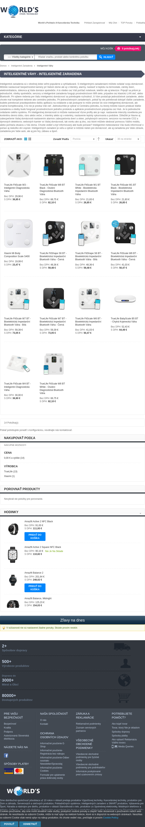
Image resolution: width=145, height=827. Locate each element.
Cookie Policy (111, 817)
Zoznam (29, 139)
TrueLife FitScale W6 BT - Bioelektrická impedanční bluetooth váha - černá (124, 256)
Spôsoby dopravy (121, 731)
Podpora (8, 731)
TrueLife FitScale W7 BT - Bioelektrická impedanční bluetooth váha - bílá (17, 321)
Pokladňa (140, 23)
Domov (3, 66)
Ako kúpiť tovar (120, 723)
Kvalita (7, 727)
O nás (43, 720)
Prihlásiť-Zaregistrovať (94, 23)
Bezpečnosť (10, 723)
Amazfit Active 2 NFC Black (38, 521)
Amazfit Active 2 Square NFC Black (42, 547)
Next (140, 513)
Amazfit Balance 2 (33, 572)
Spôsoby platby (120, 735)
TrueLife (8, 471)
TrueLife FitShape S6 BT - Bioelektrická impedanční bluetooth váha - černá (53, 256)
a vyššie (12, 458)
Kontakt (44, 724)
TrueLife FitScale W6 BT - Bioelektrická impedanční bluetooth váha (88, 321)
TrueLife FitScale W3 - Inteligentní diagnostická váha (17, 187)
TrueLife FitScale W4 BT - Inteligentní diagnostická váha (17, 386)
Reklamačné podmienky (88, 723)
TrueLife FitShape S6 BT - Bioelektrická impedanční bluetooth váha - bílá (88, 256)
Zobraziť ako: (13, 139)
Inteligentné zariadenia (21, 66)
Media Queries (126, 746)
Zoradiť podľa (61, 139)
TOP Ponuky (127, 23)
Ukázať (109, 139)
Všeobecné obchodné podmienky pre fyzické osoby (87, 757)
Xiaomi (7, 476)
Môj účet (113, 23)
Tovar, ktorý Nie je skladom (126, 727)
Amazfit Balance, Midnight (38, 598)
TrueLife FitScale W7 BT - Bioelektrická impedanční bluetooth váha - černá (53, 321)
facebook (6, 755)
